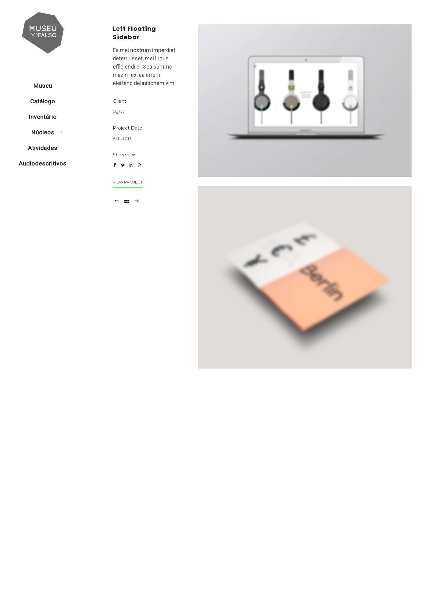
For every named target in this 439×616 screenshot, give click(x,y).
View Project (128, 182)
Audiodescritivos (42, 163)
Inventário (43, 116)
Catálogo (42, 101)
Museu (42, 85)
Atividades (43, 147)
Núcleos (42, 132)
